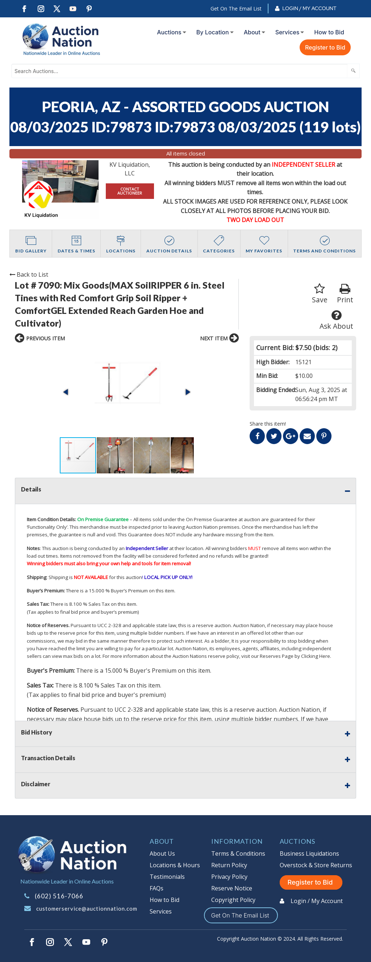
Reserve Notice (231, 888)
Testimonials (167, 877)
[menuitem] (170, 32)
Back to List (28, 274)
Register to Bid (325, 47)
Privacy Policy (229, 877)
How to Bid (329, 32)
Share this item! (268, 423)
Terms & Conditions (238, 853)
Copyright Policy (233, 900)
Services (287, 32)
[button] (66, 392)
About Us (162, 853)
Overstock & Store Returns (316, 865)
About (252, 32)
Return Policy (229, 865)
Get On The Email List (236, 8)
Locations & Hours (175, 865)
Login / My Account (309, 8)
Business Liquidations (309, 853)
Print (345, 294)
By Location (212, 32)
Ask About (336, 320)
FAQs (156, 888)
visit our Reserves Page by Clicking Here (285, 656)
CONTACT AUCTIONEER (129, 191)
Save (320, 294)
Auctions (169, 32)
